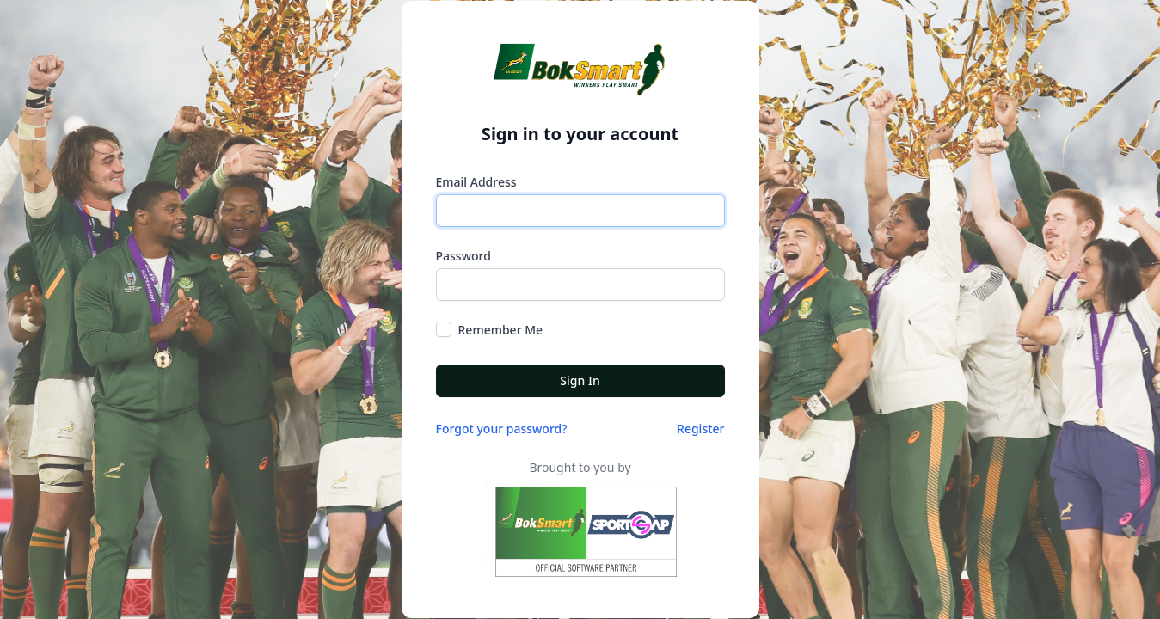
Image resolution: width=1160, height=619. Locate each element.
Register (700, 428)
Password (463, 256)
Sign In (579, 380)
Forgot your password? (502, 428)
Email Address (476, 182)
